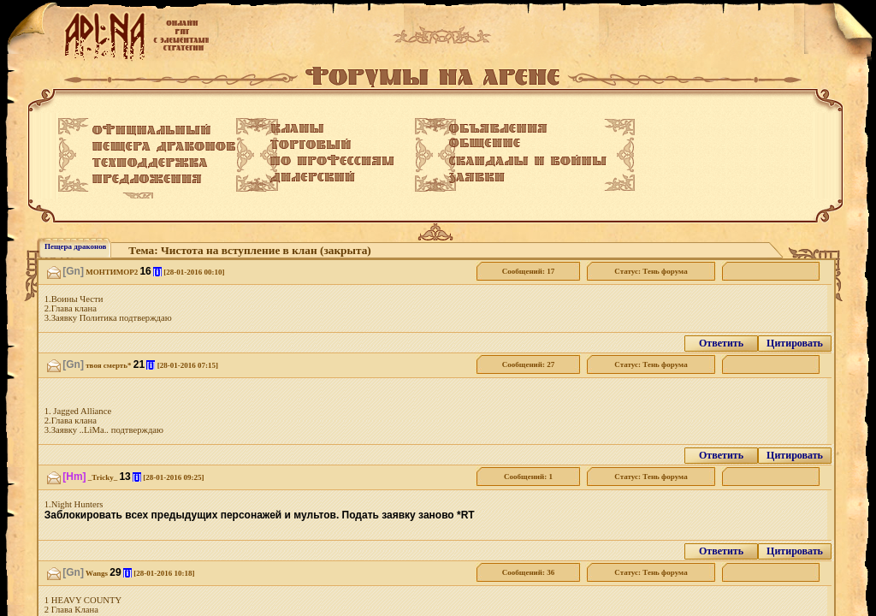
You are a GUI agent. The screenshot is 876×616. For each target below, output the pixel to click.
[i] (157, 271)
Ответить (721, 343)
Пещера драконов (75, 246)
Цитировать (794, 343)
